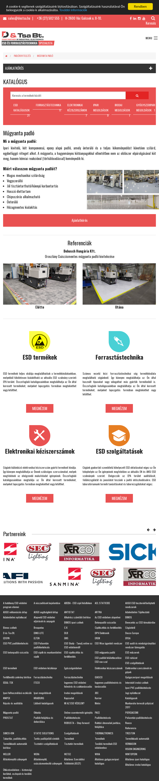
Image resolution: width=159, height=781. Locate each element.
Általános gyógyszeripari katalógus (107, 761)
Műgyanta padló (45, 55)
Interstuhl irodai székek (136, 682)
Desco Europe (132, 632)
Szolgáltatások (71, 733)
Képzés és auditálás (13, 703)
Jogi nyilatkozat (132, 693)
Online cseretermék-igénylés (78, 712)
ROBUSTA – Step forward (76, 723)
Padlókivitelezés (22, 55)
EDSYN (6, 638)
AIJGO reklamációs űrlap (15, 612)
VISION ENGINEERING (135, 749)
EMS (66, 638)
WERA (36, 754)
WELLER (7, 754)
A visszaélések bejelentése (47, 603)
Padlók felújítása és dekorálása (43, 719)
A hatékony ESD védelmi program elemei (15, 604)
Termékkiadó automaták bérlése (15, 745)
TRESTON (130, 733)
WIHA (97, 754)
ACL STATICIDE (102, 603)
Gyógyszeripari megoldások (139, 677)
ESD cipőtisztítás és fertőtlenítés (73, 654)
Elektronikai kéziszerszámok (108, 668)
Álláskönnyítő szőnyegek (15, 759)
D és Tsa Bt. (9, 632)
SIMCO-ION (8, 733)
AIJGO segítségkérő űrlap (46, 612)
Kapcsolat (69, 698)
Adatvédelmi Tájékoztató (137, 612)
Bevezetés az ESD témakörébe (140, 622)
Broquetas (39, 627)
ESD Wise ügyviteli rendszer (108, 643)
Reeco (128, 723)
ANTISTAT (69, 612)
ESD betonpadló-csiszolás (16, 652)
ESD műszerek (132, 652)
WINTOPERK (131, 754)
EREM (97, 638)
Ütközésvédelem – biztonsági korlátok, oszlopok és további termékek (17, 773)
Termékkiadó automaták (137, 738)
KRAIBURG (39, 698)
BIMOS (128, 617)
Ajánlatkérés (80, 220)
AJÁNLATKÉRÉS (14, 68)
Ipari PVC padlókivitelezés (138, 687)
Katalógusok (131, 698)
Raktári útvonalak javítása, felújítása (108, 725)
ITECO (37, 682)
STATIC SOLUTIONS (44, 733)
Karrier (98, 698)
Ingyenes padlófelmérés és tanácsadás (108, 684)
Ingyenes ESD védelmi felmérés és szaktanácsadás (78, 684)
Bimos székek (10, 627)
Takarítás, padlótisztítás (14, 738)
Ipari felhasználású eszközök (17, 693)
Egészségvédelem (73, 668)
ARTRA (98, 612)
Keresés (151, 21)
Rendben (140, 6)
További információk (80, 10)
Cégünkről (130, 627)
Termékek (69, 738)
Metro (97, 703)
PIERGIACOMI (131, 712)
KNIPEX (6, 698)
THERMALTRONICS (104, 733)
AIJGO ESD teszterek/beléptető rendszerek (140, 604)
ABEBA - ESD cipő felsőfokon (78, 603)
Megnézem (39, 408)
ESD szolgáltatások (134, 662)
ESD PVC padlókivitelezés (15, 643)
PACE (97, 712)
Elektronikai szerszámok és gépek (138, 670)
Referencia (130, 728)
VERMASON (130, 743)
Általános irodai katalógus (138, 764)
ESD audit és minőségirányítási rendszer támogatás (140, 645)
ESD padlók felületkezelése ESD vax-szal (108, 659)
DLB (66, 632)
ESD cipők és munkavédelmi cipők (47, 654)
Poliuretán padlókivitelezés (138, 717)
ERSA (127, 638)
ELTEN (37, 638)
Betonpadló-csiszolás (105, 622)
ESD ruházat (131, 657)
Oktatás (37, 712)
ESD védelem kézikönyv (45, 668)
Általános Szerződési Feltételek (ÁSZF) (74, 761)
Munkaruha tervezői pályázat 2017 (139, 705)
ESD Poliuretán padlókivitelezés (42, 645)
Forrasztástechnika (43, 677)
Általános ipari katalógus (137, 759)
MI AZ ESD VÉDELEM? (74, 703)
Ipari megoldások (42, 693)
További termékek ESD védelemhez (106, 745)
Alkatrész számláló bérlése (77, 617)
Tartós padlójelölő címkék (46, 738)
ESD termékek (10, 668)
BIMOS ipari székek (73, 622)
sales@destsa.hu (16, 18)
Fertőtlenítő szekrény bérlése (17, 677)
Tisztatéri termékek (73, 743)
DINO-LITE (39, 632)
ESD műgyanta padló (105, 652)
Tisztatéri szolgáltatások (46, 743)
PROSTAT (8, 717)
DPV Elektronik (102, 632)
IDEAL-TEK (8, 682)
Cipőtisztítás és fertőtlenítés (108, 627)
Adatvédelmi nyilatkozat (14, 617)
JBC (97, 693)
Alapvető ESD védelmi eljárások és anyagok (44, 619)
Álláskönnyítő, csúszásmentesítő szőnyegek (48, 761)
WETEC (67, 754)
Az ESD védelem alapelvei (107, 617)
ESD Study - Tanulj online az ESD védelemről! (78, 645)
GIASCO (98, 677)
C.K (65, 627)
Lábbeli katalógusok (43, 703)
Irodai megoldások (73, 693)
